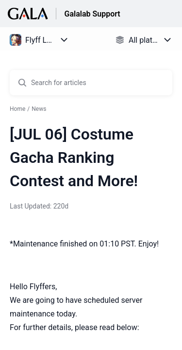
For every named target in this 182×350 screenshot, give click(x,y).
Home (17, 108)
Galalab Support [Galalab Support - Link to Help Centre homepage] (92, 13)
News (39, 108)
